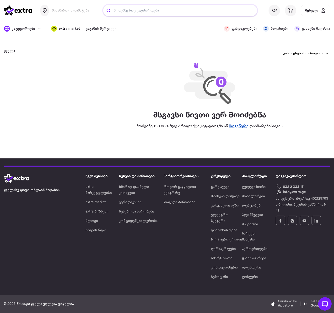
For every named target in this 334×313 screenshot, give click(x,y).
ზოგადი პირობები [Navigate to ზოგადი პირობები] (179, 202)
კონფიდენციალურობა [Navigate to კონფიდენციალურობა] (138, 221)
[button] (65, 29)
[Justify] (108, 10)
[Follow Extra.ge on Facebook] (280, 220)
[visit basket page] (290, 10)
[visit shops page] (276, 29)
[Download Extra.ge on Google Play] (316, 304)
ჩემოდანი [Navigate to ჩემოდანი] (219, 277)
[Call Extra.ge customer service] (291, 187)
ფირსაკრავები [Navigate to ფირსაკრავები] (223, 249)
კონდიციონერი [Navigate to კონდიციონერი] (224, 267)
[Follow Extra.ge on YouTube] (304, 220)
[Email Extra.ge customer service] (291, 192)
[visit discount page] (240, 29)
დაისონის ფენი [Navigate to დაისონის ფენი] (224, 230)
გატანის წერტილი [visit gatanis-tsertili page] (101, 29)
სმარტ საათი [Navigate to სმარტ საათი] (221, 258)
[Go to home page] (21, 178)
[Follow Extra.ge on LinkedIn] (316, 220)
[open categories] (22, 29)
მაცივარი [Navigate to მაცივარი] (250, 224)
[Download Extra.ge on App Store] (284, 304)
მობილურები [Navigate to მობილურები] (253, 196)
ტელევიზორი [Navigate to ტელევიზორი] (254, 187)
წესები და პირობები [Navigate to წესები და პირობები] (136, 211)
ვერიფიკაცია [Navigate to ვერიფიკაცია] (130, 202)
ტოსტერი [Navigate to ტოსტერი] (250, 277)
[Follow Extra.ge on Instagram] (292, 220)
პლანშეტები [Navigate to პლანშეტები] (252, 215)
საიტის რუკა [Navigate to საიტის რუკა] (96, 230)
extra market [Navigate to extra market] (96, 202)
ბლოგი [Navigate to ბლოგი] (92, 221)
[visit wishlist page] (274, 10)
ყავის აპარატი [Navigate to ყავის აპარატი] (254, 258)
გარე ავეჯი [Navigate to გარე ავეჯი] (220, 187)
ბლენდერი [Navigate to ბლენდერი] (251, 267)
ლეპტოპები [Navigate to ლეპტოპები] (252, 205)
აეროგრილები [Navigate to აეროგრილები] (255, 249)
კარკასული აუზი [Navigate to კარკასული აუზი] (225, 205)
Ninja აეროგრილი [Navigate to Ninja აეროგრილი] (226, 239)
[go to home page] (18, 11)
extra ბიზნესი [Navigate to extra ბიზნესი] (97, 211)
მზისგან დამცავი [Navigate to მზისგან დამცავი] (225, 196)
